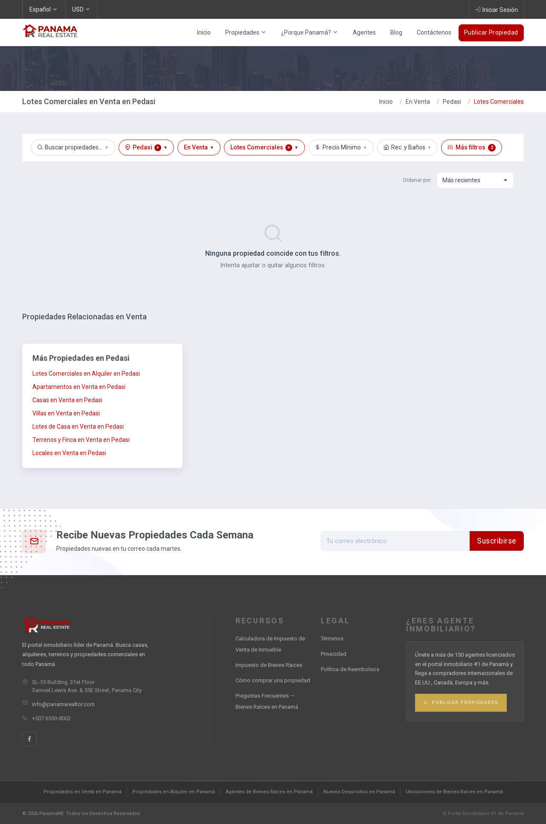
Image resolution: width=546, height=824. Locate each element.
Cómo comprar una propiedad (272, 680)
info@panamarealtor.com (63, 704)
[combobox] (475, 180)
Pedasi (452, 101)
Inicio (204, 32)
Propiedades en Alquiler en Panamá (173, 792)
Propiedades (246, 32)
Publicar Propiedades (461, 702)
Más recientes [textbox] (461, 180)
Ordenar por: (417, 180)
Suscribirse (497, 541)
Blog (396, 32)
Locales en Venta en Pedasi (69, 453)
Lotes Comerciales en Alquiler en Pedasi (86, 373)
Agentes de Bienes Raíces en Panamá (269, 792)
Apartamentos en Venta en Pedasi (78, 386)
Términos (332, 638)
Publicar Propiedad (491, 32)
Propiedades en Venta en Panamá (83, 792)
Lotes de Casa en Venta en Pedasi (78, 426)
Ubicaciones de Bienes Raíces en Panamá (454, 792)
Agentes (364, 32)
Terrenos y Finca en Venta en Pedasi (81, 439)
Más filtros (471, 148)
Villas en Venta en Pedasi (66, 413)
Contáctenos (434, 32)
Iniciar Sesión (496, 9)
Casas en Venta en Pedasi (67, 400)
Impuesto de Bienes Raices (268, 665)
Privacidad (333, 654)
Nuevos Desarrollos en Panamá (359, 792)
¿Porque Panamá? (309, 32)
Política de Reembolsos (350, 669)
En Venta (418, 101)
